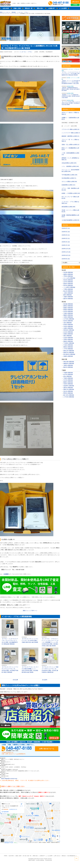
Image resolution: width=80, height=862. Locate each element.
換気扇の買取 (70, 86)
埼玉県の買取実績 (68, 272)
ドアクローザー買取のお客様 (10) (70, 129)
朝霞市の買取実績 (68, 274)
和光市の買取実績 (68, 280)
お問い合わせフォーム (47, 749)
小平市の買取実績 (68, 348)
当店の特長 (6, 8)
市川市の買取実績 (68, 380)
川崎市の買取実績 (68, 365)
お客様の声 (51, 8)
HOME (6, 855)
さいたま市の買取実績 (69, 278)
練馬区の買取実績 (68, 305)
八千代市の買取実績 (68, 397)
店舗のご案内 (17, 8)
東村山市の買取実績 (68, 350)
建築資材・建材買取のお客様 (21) (70, 136)
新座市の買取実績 (68, 283)
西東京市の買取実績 (68, 352)
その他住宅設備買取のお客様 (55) (70, 220)
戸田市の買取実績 (68, 276)
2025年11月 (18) (66, 252)
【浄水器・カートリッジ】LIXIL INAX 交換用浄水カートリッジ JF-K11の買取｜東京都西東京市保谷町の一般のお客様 (71, 82)
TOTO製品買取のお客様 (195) (69, 174)
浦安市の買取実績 (68, 387)
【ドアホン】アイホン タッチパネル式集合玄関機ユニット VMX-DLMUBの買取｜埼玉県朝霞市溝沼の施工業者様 (30, 660)
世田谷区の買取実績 (68, 330)
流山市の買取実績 (68, 391)
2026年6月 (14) (66, 228)
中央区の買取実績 (68, 345)
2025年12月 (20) (66, 248)
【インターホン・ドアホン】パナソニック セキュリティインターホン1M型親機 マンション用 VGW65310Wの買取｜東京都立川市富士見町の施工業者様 (50, 632)
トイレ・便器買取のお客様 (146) (70, 166)
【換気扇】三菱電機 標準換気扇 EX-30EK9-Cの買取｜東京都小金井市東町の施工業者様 (71, 89)
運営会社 (63, 855)
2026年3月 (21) (66, 238)
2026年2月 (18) (66, 242)
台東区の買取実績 (68, 328)
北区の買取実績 (67, 322)
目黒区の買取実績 (68, 333)
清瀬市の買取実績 (68, 356)
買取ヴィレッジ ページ (30, 610)
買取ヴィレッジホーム (5, 12)
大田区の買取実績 (68, 317)
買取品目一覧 (28, 8)
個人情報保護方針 (71, 855)
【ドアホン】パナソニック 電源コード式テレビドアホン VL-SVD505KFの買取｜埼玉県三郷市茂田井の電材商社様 (50, 660)
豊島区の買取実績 (68, 341)
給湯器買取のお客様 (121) (68, 185)
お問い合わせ (75, 1)
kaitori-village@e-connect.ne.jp (9, 778)
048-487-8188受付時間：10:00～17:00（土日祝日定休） (17, 748)
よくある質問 (63, 8)
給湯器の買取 (70, 93)
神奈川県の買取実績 (68, 361)
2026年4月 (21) (66, 235)
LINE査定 (75, 5)
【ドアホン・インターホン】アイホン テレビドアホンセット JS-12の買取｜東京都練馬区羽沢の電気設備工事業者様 (10, 632)
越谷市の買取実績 (68, 298)
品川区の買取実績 (68, 311)
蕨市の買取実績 (67, 294)
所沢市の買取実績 (68, 285)
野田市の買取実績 (68, 393)
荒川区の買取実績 (68, 320)
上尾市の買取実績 (68, 293)
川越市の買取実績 (68, 296)
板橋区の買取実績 (68, 307)
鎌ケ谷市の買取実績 (68, 395)
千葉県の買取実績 (68, 372)
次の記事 (44, 679)
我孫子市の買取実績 (68, 389)
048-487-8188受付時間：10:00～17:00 (58, 3)
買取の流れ (40, 8)
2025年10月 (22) (66, 255)
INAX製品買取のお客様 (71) (69, 178)
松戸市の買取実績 (68, 374)
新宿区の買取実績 (68, 309)
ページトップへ (78, 858)
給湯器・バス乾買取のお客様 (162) (71, 193)
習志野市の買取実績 (68, 385)
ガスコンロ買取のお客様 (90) (69, 181)
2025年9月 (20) (66, 258)
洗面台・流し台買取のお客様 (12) (70, 144)
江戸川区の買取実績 (68, 319)
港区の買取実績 (67, 335)
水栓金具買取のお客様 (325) (69, 163)
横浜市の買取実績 (68, 367)
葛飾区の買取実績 (68, 315)
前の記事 (15, 679)
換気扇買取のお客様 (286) (68, 206)
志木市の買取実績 (68, 281)
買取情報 (14, 12)
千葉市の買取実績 (68, 378)
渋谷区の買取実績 (68, 326)
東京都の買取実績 (68, 304)
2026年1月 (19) (66, 245)
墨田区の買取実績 (68, 347)
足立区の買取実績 (68, 332)
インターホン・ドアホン (22, 12)
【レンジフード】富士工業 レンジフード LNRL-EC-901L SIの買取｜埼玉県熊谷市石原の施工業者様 (71, 103)
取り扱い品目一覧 (27, 855)
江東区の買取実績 (68, 313)
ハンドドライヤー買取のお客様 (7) (71, 132)
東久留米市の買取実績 (69, 354)
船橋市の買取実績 (68, 382)
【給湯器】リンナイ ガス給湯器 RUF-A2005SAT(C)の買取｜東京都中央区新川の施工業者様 (71, 96)
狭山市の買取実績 (68, 291)
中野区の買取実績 (68, 339)
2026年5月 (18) (66, 231)
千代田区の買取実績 (68, 343)
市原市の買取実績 (68, 383)
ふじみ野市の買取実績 (69, 287)
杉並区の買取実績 (68, 324)
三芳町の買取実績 (68, 289)
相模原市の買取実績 (68, 363)
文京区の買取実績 (68, 337)
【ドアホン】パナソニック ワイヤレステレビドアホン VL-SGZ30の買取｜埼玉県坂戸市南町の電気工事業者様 (10, 660)
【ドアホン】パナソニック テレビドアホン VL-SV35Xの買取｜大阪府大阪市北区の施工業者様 (30, 631)
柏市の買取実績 (67, 376)
